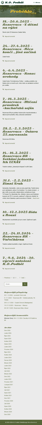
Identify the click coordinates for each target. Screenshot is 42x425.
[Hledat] (24, 284)
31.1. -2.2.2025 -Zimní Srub (18, 182)
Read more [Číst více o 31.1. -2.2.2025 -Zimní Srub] (36, 198)
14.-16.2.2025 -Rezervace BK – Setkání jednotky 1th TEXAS (18, 157)
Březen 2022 (8, 374)
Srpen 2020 (7, 406)
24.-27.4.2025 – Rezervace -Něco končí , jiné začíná (19, 49)
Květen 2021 (8, 395)
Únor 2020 (7, 414)
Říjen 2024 (7, 352)
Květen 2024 (8, 355)
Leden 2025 (7, 347)
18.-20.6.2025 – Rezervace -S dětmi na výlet (20, 24)
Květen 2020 (8, 409)
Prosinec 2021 (8, 382)
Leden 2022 (7, 379)
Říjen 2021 (7, 387)
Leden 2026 (7, 333)
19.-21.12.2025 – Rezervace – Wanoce (15, 305)
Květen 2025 (8, 341)
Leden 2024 (7, 357)
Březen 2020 (8, 412)
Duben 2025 (7, 344)
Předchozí (6, 278)
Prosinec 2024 (8, 349)
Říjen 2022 (7, 368)
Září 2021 (7, 390)
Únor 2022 (7, 376)
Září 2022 (7, 371)
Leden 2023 (7, 365)
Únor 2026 (7, 330)
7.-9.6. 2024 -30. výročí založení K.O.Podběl (19, 261)
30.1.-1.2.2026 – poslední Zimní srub (15, 295)
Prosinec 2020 (8, 401)
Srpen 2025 (7, 338)
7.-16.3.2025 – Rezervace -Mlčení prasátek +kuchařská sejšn (20, 103)
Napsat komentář (10, 36)
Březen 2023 (8, 363)
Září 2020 (7, 403)
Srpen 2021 (7, 393)
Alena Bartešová (32, 422)
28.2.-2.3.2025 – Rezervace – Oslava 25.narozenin (20, 131)
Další (23, 278)
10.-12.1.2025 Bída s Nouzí (20, 213)
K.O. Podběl (14, 2)
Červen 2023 (8, 360)
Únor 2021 (7, 398)
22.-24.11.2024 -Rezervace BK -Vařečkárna (18, 236)
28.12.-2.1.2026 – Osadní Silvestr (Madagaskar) (18, 302)
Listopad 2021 (8, 384)
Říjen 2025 (7, 336)
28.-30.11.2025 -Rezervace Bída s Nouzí (16, 308)
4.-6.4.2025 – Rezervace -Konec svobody (19, 73)
